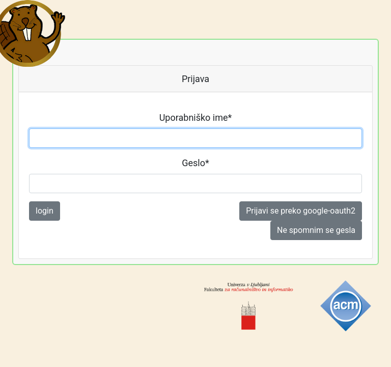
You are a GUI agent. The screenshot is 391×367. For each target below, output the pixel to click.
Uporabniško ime (195, 117)
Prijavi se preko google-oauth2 (300, 211)
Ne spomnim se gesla (316, 230)
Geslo (195, 163)
